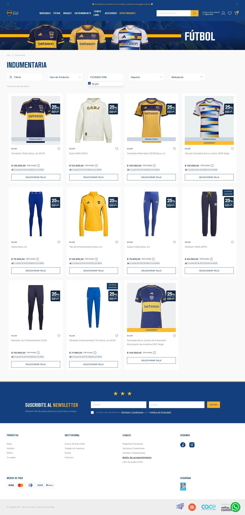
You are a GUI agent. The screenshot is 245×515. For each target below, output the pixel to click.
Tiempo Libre (97, 13)
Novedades (45, 13)
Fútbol (57, 13)
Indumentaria (20, 55)
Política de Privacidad (160, 412)
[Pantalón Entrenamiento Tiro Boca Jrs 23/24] (94, 325)
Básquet (67, 13)
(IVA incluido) (33, 165)
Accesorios (111, 13)
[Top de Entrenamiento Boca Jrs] (94, 231)
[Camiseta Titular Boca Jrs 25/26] (36, 138)
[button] (24, 77)
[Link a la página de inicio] (9, 55)
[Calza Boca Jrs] (36, 231)
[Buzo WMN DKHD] (94, 138)
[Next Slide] (237, 4)
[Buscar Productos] (194, 13)
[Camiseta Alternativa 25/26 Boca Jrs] (151, 138)
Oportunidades (127, 13)
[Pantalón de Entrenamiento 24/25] (36, 325)
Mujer (95, 83)
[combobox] (178, 13)
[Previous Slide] (8, 4)
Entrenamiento (83, 13)
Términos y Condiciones (132, 412)
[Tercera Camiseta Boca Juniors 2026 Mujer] (209, 138)
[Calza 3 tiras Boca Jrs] (151, 231)
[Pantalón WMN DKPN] (209, 231)
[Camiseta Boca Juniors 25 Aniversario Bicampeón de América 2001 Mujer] (151, 325)
